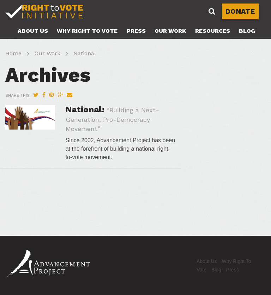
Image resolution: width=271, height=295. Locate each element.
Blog (247, 30)
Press (136, 30)
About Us (33, 30)
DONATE (240, 11)
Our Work (170, 30)
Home (13, 53)
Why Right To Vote (87, 30)
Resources (212, 30)
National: (112, 118)
